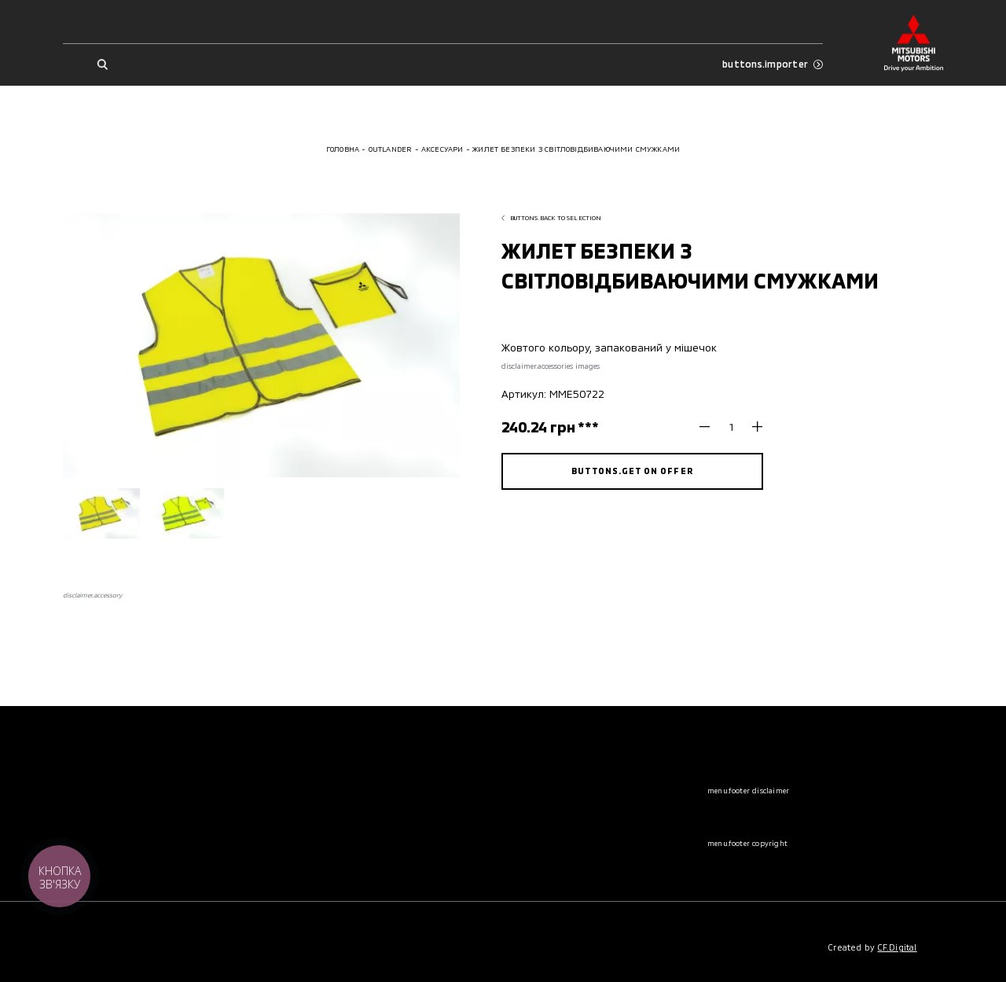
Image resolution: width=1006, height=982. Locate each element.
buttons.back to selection (551, 218)
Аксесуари (442, 149)
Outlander (391, 149)
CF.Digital (897, 947)
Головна (342, 149)
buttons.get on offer (631, 470)
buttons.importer (772, 63)
